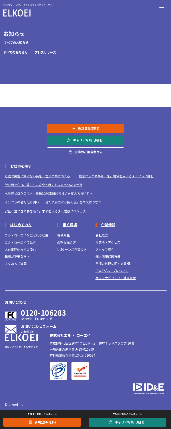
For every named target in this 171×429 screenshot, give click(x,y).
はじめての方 (21, 224)
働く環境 (70, 224)
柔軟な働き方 (66, 242)
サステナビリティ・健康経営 (116, 278)
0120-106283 (43, 313)
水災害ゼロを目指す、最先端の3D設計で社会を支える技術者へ (49, 193)
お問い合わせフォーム (39, 326)
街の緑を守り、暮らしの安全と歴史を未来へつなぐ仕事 (43, 185)
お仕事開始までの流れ (20, 249)
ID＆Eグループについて (112, 271)
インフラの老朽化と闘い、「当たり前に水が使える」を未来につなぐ (53, 202)
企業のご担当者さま (89, 152)
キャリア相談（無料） (130, 422)
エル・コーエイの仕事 (20, 242)
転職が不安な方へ (17, 256)
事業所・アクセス (108, 242)
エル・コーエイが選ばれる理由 (26, 235)
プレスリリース (45, 52)
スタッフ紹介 (105, 249)
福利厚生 (63, 235)
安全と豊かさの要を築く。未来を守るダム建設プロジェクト (47, 211)
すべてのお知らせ (15, 52)
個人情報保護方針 (108, 256)
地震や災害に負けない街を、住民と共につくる (37, 176)
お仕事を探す (21, 165)
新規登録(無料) (45, 422)
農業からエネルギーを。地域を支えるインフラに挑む (116, 176)
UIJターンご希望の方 (72, 249)
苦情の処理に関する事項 (113, 264)
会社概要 (102, 235)
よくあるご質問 (15, 264)
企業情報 (108, 224)
